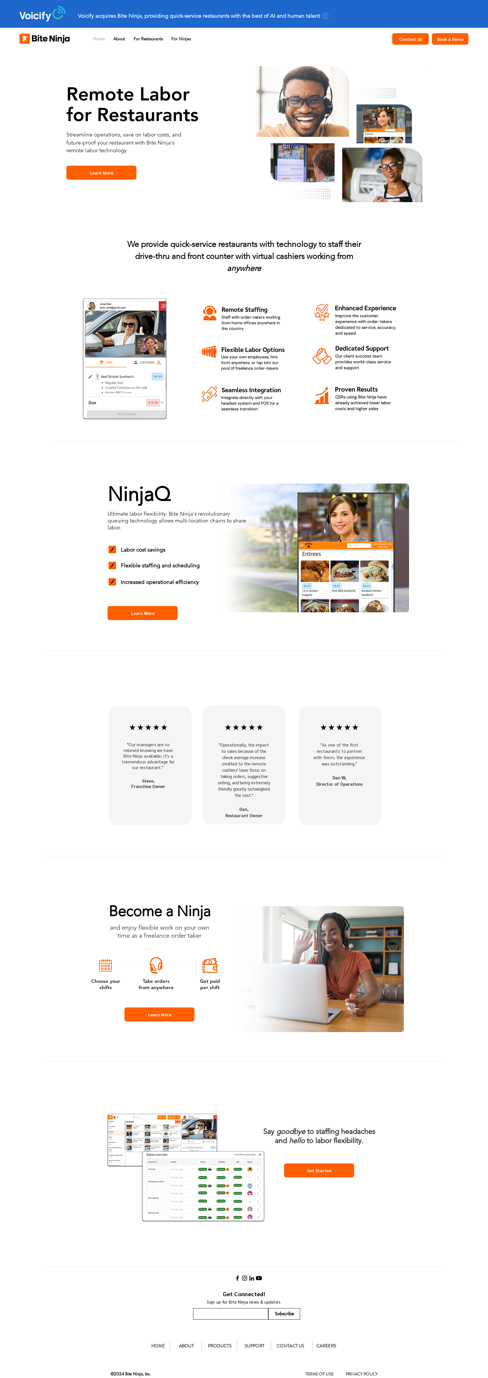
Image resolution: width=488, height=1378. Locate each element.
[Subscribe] (284, 1314)
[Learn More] (101, 173)
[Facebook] (237, 1278)
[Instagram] (244, 1278)
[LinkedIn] (251, 1278)
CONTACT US (290, 1346)
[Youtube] (258, 1278)
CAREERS (326, 1346)
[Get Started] (319, 1170)
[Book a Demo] (450, 39)
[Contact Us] (410, 39)
